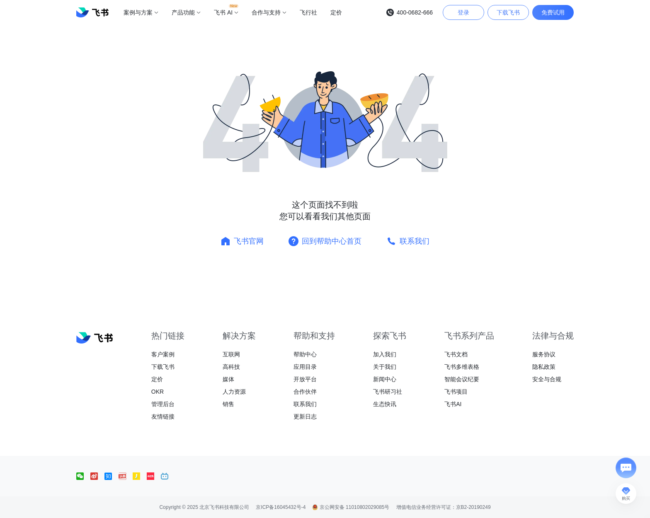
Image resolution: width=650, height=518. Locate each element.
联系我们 (305, 404)
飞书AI (452, 404)
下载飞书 (163, 366)
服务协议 (543, 354)
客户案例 (163, 354)
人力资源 (234, 391)
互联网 (231, 354)
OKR (157, 391)
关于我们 (384, 366)
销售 (228, 404)
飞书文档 (456, 354)
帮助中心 (305, 354)
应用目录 (305, 366)
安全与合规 (546, 379)
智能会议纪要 (461, 379)
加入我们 (384, 354)
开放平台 (305, 379)
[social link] (83, 476)
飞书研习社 (387, 391)
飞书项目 (456, 391)
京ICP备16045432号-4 (281, 507)
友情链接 (163, 416)
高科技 (231, 366)
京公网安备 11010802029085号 (350, 507)
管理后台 (163, 404)
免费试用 (553, 12)
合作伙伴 (305, 391)
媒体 (228, 379)
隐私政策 (543, 366)
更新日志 (305, 416)
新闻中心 (384, 379)
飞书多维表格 (461, 366)
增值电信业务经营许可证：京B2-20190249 (443, 507)
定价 (157, 379)
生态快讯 (384, 404)
